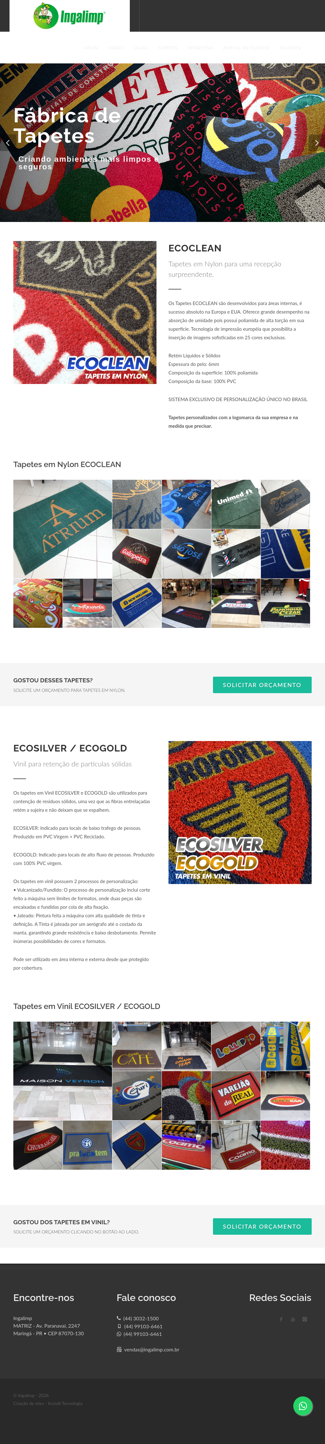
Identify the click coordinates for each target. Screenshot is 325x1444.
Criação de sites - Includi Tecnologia (48, 1403)
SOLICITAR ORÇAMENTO (262, 684)
